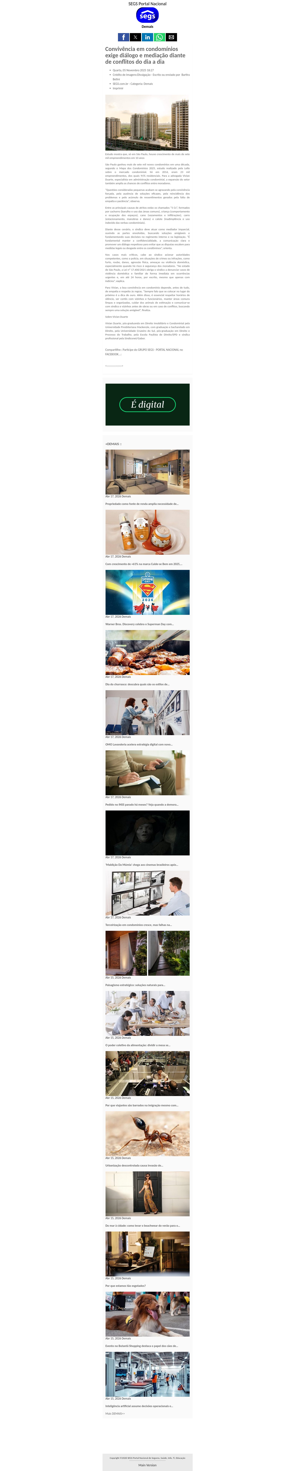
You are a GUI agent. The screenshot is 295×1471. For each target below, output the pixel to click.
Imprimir (118, 88)
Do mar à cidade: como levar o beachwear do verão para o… (143, 1225)
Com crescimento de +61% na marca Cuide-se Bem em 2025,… (144, 564)
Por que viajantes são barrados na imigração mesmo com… (142, 1105)
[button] (123, 37)
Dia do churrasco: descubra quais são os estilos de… (138, 684)
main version (147, 1465)
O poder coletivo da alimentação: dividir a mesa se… (138, 1045)
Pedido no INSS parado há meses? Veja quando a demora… (142, 804)
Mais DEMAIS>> (115, 1413)
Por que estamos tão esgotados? (126, 1286)
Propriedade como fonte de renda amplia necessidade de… (142, 504)
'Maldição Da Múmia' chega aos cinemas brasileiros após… (142, 865)
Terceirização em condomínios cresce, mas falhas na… (139, 925)
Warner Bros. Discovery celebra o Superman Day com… (140, 624)
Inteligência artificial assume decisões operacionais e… (139, 1406)
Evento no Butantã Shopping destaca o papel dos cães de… (142, 1346)
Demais (147, 26)
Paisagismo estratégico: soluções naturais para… (135, 985)
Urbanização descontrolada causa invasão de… (134, 1165)
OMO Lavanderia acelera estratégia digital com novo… (139, 744)
